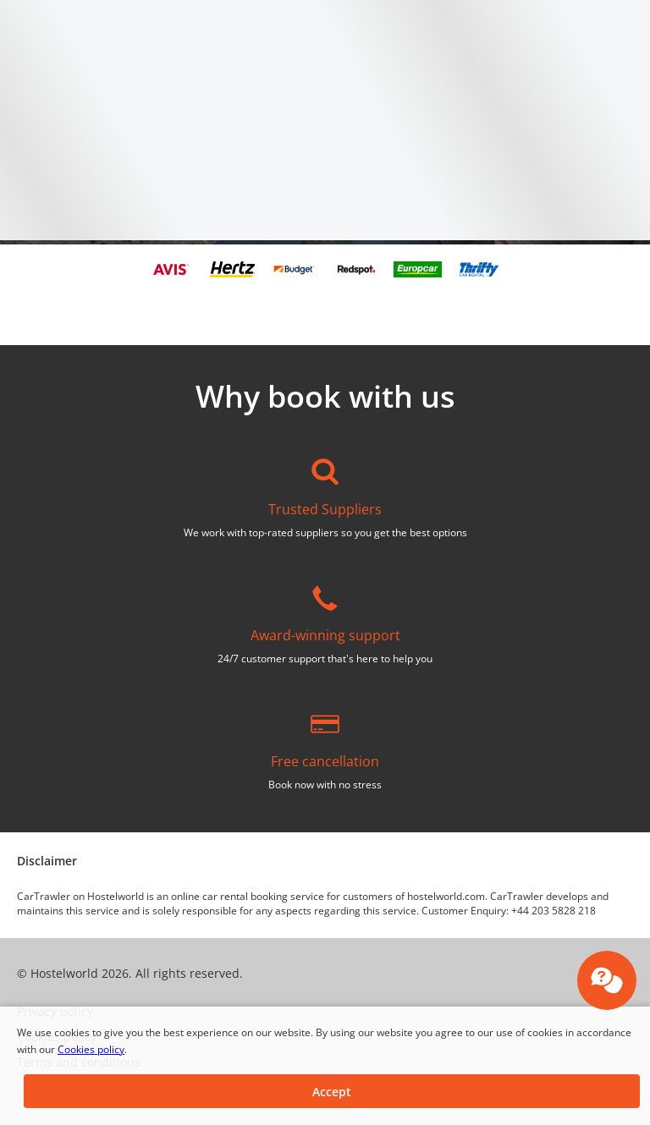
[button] (332, 1091)
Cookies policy (91, 1049)
